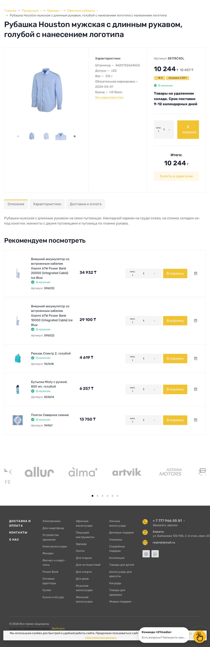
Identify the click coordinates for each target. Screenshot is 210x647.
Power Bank (50, 571)
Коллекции (116, 557)
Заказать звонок (165, 525)
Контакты (18, 532)
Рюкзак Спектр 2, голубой (51, 353)
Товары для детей (121, 564)
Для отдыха (84, 557)
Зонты (80, 550)
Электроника (51, 521)
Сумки (46, 590)
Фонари (47, 553)
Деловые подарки (121, 532)
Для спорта (84, 571)
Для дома (82, 578)
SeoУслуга (58, 628)
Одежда (81, 544)
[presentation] (18, 136)
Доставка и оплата (85, 204)
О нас (14, 539)
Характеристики (47, 204)
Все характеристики (109, 97)
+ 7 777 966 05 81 (167, 521)
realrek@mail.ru (164, 542)
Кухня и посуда (53, 597)
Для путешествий (88, 564)
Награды (115, 583)
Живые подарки (120, 601)
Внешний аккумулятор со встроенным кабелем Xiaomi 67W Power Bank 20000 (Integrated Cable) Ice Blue (50, 268)
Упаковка (115, 539)
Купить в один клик (176, 176)
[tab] (92, 496)
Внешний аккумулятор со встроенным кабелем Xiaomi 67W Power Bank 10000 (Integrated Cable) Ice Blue (51, 315)
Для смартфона (53, 528)
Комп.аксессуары (54, 546)
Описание (16, 204)
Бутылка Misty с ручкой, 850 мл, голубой (49, 384)
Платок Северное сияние (50, 415)
